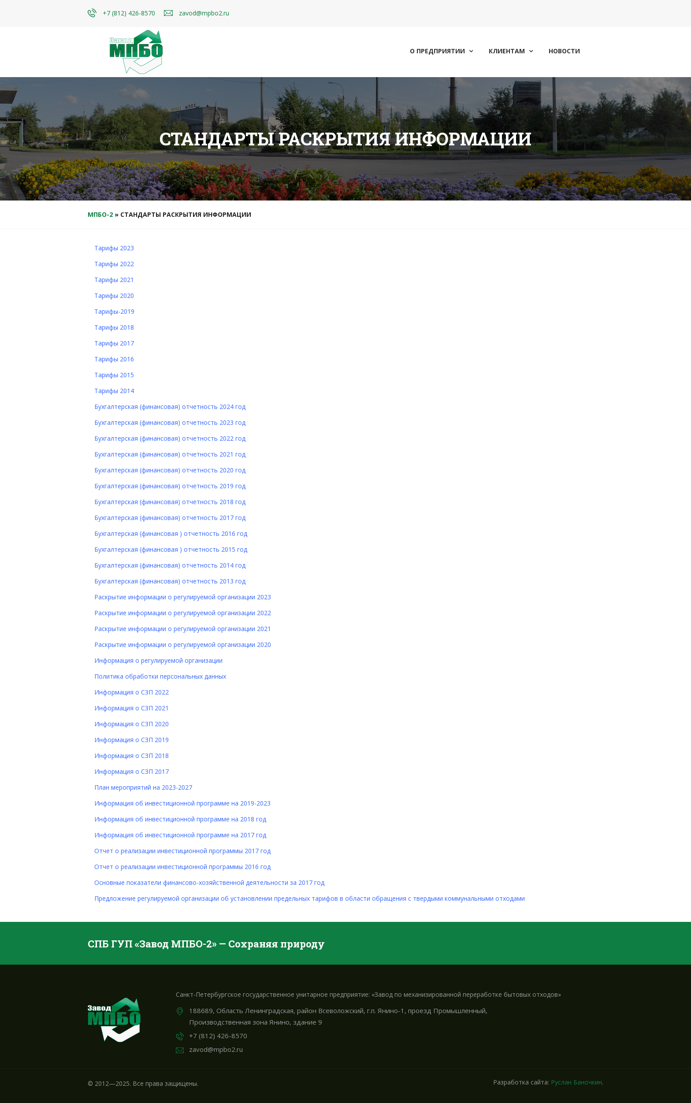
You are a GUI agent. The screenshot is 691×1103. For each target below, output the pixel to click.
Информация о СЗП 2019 (131, 739)
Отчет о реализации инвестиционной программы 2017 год (182, 851)
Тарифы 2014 (114, 390)
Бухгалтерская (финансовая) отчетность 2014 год (169, 565)
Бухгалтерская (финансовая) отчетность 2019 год (169, 486)
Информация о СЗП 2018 (131, 755)
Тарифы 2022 (114, 264)
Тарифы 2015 (114, 375)
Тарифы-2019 (114, 311)
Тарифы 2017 (114, 343)
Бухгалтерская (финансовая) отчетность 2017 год (169, 517)
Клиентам (511, 51)
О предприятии (441, 51)
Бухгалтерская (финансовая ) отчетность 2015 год (170, 549)
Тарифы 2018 (114, 327)
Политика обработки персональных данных (160, 676)
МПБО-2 (100, 214)
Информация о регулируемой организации (158, 660)
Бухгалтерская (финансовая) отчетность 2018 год (169, 502)
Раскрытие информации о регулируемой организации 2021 (182, 628)
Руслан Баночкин (576, 1082)
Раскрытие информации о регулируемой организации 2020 (182, 644)
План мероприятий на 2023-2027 (143, 787)
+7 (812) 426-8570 (129, 13)
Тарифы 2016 (114, 359)
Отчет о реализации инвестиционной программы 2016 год (182, 866)
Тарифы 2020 (114, 295)
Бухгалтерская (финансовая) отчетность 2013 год (169, 581)
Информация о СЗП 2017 (131, 771)
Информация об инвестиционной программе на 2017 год (180, 835)
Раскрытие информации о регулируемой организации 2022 (182, 613)
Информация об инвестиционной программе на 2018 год (180, 819)
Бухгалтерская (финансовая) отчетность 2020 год (169, 470)
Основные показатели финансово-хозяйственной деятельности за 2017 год (209, 882)
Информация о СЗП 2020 (131, 724)
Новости (564, 51)
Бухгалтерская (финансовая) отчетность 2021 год (169, 454)
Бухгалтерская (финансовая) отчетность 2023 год (169, 422)
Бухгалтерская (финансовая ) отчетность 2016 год (170, 533)
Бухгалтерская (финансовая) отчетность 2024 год (169, 406)
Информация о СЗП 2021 (131, 708)
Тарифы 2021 (114, 279)
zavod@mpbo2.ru (204, 13)
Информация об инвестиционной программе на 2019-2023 (182, 803)
